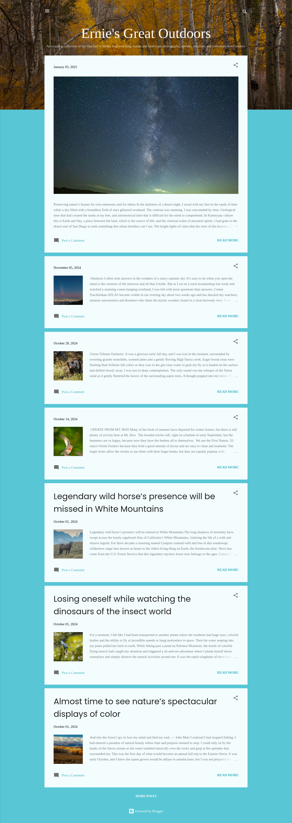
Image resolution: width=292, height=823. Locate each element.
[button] (235, 65)
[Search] (245, 12)
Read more (227, 240)
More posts (146, 796)
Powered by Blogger (146, 811)
